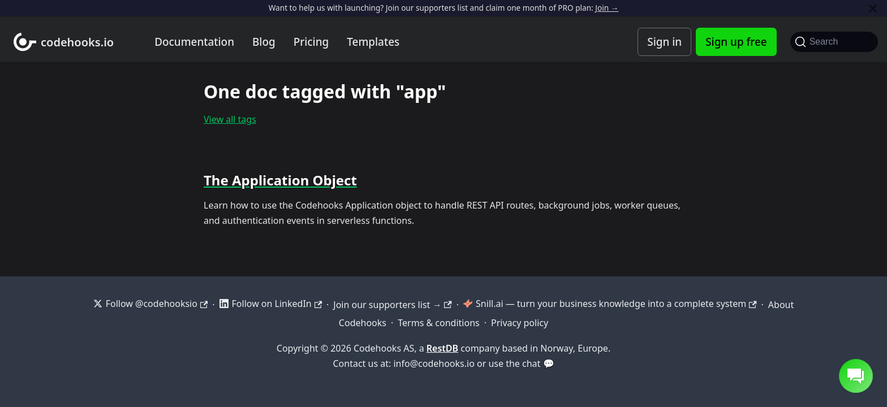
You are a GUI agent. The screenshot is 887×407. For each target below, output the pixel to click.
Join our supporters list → (392, 304)
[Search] (834, 42)
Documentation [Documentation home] (194, 41)
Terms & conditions (438, 323)
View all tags (230, 119)
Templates (373, 41)
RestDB (442, 348)
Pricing (311, 41)
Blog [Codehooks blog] (263, 41)
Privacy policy (519, 323)
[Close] (873, 8)
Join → (606, 7)
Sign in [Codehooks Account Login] (664, 41)
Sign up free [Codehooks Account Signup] (736, 41)
